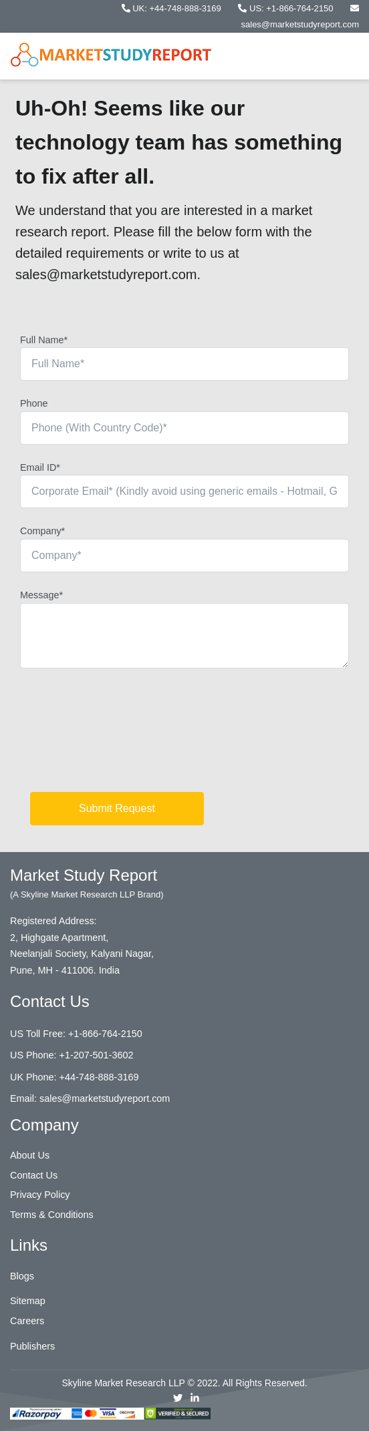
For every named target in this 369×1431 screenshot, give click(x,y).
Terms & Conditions (52, 1214)
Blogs (22, 1276)
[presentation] (121, 735)
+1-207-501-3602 (96, 1055)
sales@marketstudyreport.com (104, 1098)
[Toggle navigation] (339, 56)
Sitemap (27, 1300)
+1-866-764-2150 (105, 1033)
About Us (29, 1155)
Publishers (32, 1346)
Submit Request (117, 808)
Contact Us (33, 1175)
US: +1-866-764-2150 (287, 8)
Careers (27, 1320)
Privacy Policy (40, 1194)
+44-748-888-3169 (99, 1077)
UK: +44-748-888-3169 (173, 8)
